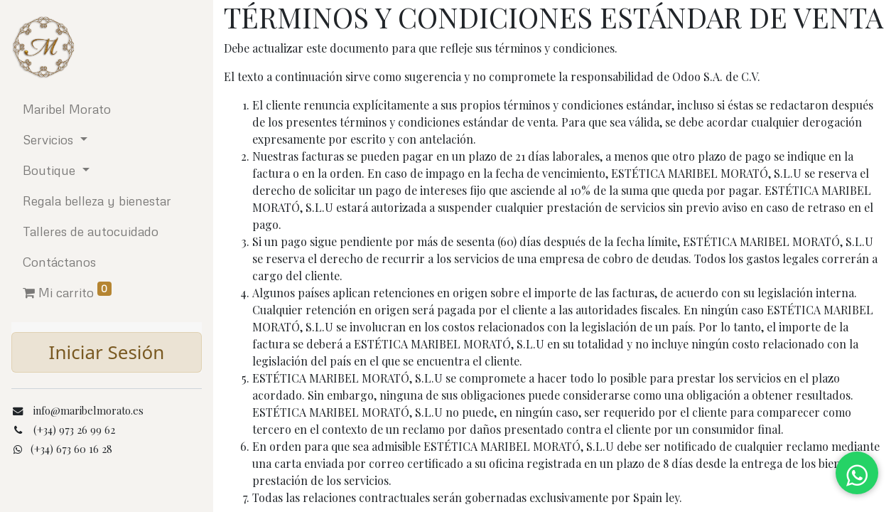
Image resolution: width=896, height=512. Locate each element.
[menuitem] (106, 109)
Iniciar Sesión (107, 352)
